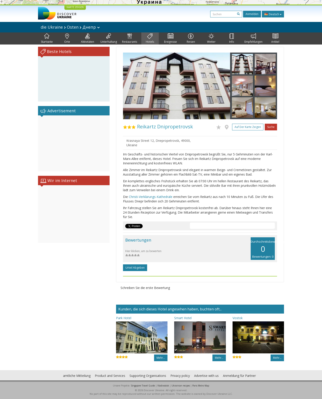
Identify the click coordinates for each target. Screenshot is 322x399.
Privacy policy (180, 376)
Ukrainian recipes (181, 385)
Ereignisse (170, 38)
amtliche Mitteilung (77, 376)
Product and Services (110, 376)
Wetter (211, 38)
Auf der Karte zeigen (248, 127)
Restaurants (129, 38)
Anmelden (252, 14)
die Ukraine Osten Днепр (70, 27)
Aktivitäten (87, 38)
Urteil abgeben (135, 268)
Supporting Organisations (147, 376)
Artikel (275, 38)
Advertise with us (206, 376)
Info (231, 38)
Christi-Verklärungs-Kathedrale (150, 197)
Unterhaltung (108, 38)
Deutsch (273, 14)
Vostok (238, 318)
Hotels (150, 38)
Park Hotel (123, 318)
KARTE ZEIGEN (75, 7)
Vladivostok (163, 385)
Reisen (191, 38)
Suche (271, 127)
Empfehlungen (253, 38)
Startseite (47, 38)
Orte (67, 38)
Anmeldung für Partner (239, 376)
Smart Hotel (183, 318)
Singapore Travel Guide (143, 385)
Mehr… (161, 358)
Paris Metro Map (200, 385)
